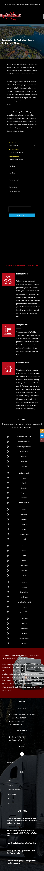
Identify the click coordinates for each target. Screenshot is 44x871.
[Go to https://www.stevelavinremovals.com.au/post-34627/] (22, 638)
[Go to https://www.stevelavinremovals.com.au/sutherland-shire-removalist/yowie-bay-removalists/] (22, 643)
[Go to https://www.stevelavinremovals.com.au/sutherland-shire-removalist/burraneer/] (22, 461)
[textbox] (21, 145)
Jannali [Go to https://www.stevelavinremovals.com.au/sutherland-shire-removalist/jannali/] (24, 529)
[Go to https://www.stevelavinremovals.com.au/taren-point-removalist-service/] (22, 618)
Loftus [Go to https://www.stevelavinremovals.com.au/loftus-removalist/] (24, 561)
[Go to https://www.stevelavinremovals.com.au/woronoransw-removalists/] (22, 633)
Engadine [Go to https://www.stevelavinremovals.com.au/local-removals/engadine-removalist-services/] (24, 493)
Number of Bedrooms (14, 156)
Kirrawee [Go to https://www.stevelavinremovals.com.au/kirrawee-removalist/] (24, 546)
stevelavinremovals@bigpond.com (30, 4)
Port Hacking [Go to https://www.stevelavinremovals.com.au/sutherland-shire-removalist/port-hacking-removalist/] (24, 592)
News (9, 799)
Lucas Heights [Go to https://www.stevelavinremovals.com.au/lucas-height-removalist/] (24, 565)
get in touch (14, 687)
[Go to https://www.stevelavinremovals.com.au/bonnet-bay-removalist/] (22, 446)
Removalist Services (14, 790)
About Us (10, 785)
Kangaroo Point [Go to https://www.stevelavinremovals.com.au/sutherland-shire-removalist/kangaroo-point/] (24, 534)
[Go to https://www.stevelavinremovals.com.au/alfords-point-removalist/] (22, 436)
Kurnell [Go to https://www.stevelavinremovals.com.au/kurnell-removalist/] (24, 551)
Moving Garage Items (14, 149)
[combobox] (22, 145)
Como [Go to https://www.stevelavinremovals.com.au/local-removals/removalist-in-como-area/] (24, 478)
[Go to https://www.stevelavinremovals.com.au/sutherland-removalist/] (22, 602)
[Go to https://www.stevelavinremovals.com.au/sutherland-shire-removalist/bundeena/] (22, 456)
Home (9, 780)
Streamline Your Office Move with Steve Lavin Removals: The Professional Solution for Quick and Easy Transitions (22, 820)
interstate (5, 658)
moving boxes (20, 297)
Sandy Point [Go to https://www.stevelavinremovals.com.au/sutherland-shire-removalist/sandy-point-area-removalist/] (24, 597)
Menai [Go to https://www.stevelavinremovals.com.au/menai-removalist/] (24, 575)
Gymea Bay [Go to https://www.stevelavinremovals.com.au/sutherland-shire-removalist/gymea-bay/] (24, 514)
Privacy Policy (11, 762)
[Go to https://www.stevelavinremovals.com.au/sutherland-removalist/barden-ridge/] (22, 451)
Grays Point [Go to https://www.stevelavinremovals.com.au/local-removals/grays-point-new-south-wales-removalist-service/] (24, 498)
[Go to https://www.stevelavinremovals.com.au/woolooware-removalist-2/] (22, 628)
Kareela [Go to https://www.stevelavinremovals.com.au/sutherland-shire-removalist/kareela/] (24, 539)
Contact (10, 803)
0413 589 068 (10, 4)
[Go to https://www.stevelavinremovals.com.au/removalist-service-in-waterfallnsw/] (22, 623)
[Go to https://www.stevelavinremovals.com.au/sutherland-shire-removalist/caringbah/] (22, 466)
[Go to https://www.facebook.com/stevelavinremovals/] (22, 754)
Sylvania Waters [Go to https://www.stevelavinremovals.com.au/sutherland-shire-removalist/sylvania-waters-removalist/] (24, 612)
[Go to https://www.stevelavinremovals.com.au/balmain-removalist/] (22, 441)
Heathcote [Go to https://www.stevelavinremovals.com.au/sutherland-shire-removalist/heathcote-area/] (24, 519)
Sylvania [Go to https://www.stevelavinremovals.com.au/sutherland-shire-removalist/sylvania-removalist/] (24, 607)
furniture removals (32, 370)
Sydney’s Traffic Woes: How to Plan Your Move (21, 843)
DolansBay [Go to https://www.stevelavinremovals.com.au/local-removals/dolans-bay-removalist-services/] (24, 488)
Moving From (12, 143)
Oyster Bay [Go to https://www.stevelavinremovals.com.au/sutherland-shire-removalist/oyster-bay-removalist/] (24, 587)
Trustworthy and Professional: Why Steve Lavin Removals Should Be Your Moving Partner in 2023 (22, 832)
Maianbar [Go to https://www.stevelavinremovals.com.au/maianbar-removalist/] (24, 570)
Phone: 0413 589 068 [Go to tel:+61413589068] (18, 721)
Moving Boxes (12, 794)
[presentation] (20, 209)
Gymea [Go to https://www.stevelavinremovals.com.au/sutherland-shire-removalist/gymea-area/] (24, 509)
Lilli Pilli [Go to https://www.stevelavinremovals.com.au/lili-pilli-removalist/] (24, 556)
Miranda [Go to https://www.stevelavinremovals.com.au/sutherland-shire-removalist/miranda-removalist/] (24, 582)
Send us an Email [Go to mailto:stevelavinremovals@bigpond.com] (17, 724)
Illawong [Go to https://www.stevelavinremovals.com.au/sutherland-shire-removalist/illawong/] (24, 524)
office (37, 655)
